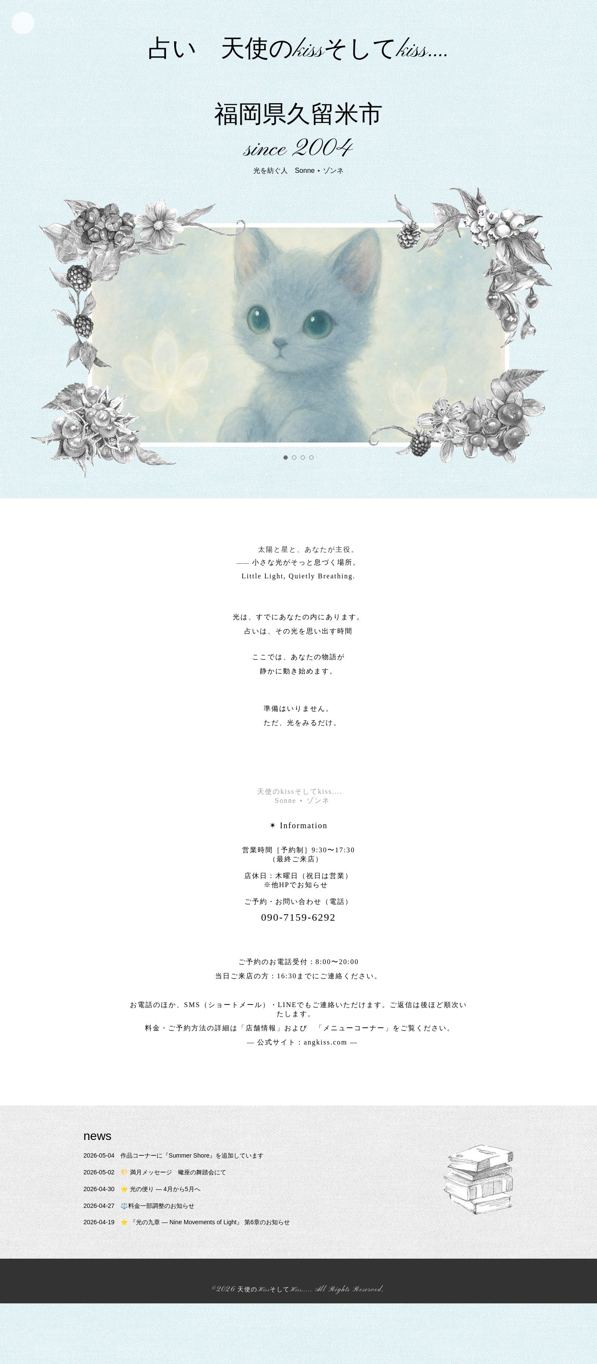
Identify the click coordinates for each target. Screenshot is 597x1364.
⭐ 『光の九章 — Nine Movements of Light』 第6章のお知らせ (200, 1283)
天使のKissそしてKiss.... (274, 1350)
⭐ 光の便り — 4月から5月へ (149, 1249)
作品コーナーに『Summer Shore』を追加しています (185, 1216)
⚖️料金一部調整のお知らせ (146, 1266)
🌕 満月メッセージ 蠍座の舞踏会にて (164, 1233)
